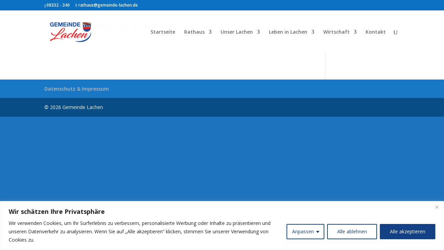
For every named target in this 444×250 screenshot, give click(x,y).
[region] (222, 225)
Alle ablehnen (352, 231)
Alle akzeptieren (407, 231)
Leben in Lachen (288, 32)
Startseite (163, 32)
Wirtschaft (336, 32)
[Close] (437, 207)
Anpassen (303, 231)
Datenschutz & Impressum (76, 88)
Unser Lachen (237, 32)
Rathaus (194, 32)
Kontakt (376, 32)
